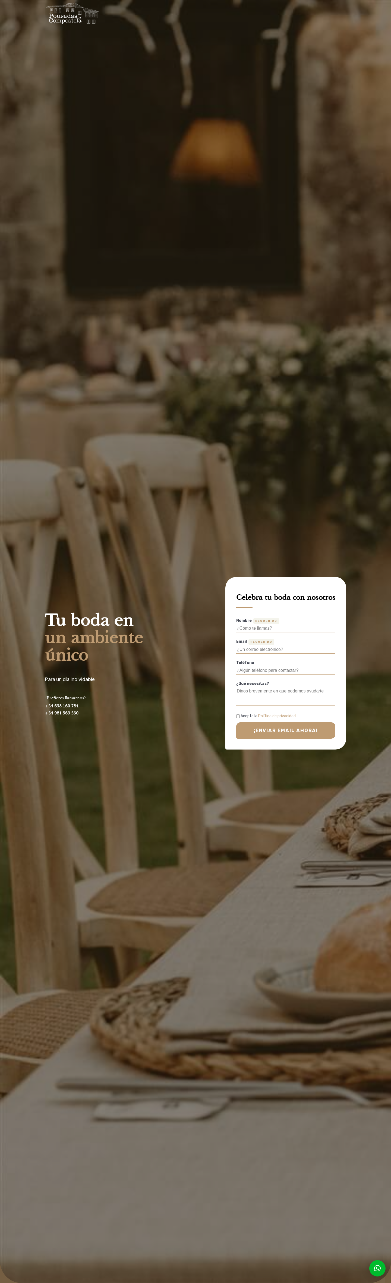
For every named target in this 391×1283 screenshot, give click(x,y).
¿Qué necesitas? (252, 683)
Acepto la (268, 716)
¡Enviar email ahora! (286, 730)
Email (255, 642)
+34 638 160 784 (61, 706)
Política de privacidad (277, 716)
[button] (377, 1268)
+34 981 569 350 (61, 713)
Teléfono (245, 662)
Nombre (257, 621)
